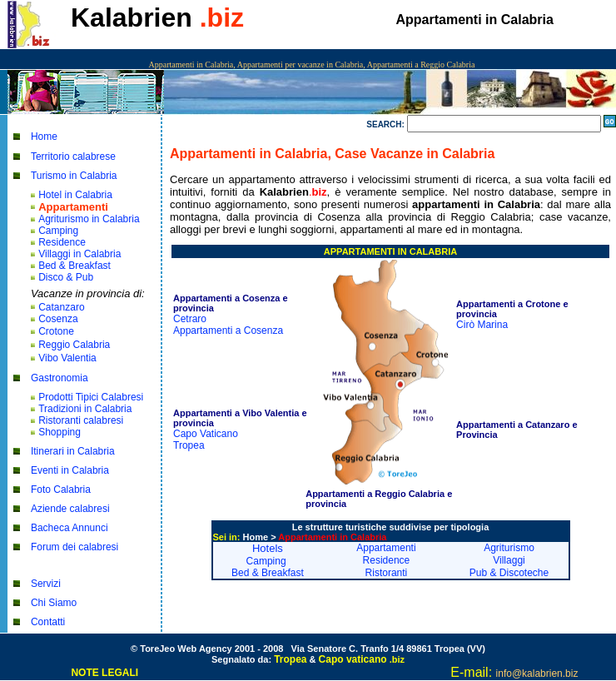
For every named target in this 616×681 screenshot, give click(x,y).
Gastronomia (59, 378)
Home (44, 136)
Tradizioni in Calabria (85, 409)
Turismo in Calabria (74, 175)
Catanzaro (61, 307)
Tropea (189, 445)
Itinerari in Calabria (73, 451)
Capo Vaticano (205, 434)
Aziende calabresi (70, 508)
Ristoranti (386, 573)
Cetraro (189, 319)
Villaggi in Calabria (79, 254)
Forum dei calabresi (74, 547)
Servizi (46, 583)
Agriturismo (509, 548)
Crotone (56, 331)
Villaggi (508, 560)
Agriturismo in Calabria (88, 219)
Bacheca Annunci (69, 528)
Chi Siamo (54, 603)
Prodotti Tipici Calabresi (90, 397)
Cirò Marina (482, 325)
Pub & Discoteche (509, 573)
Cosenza (57, 319)
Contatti (48, 622)
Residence (62, 242)
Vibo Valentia (67, 358)
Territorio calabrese (73, 156)
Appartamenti (385, 548)
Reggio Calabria (74, 344)
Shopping (59, 432)
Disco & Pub (65, 277)
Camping (58, 230)
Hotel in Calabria (75, 195)
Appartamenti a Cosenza (228, 330)
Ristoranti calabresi (80, 420)
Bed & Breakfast (74, 265)
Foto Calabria (61, 489)
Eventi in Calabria (70, 470)
